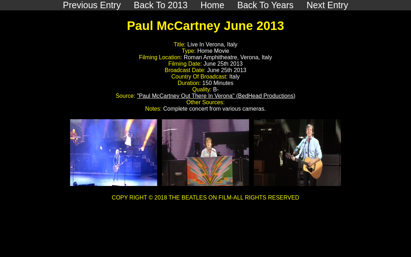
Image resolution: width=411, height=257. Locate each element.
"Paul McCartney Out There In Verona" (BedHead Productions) (216, 96)
